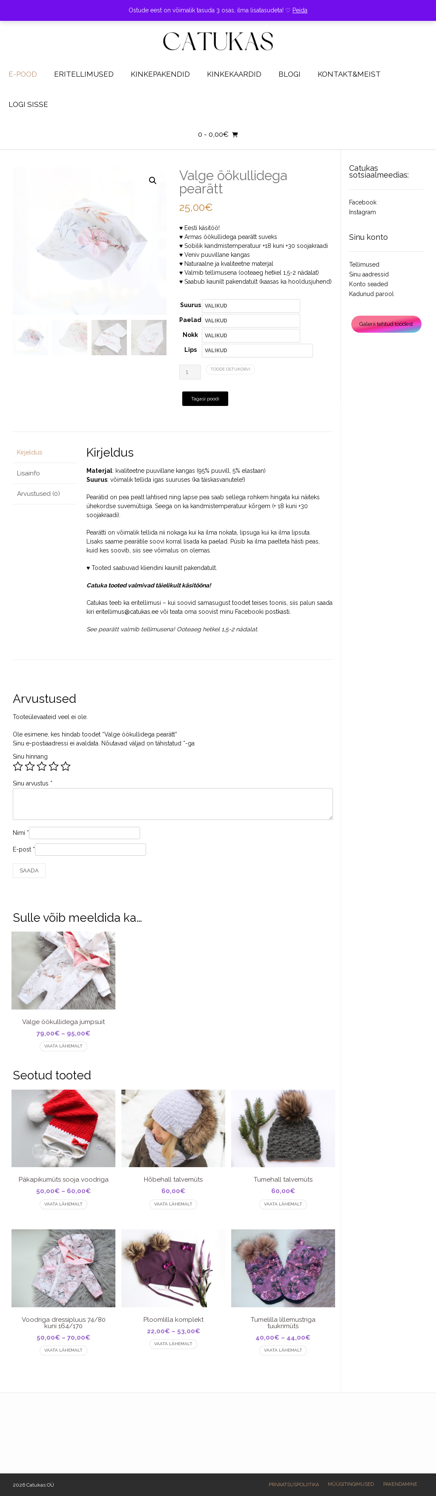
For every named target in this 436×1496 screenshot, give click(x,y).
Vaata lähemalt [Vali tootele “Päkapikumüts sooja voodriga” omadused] (63, 1204)
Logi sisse (28, 104)
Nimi (21, 832)
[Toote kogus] (190, 372)
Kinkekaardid (234, 74)
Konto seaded (368, 284)
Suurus (190, 305)
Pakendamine (400, 1484)
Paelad (190, 319)
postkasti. (278, 611)
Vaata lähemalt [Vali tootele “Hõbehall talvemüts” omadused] (173, 1204)
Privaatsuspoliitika (294, 1484)
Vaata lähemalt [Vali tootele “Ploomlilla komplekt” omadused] (173, 1343)
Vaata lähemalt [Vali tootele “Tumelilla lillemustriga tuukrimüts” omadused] (283, 1350)
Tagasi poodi (205, 399)
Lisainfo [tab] (28, 473)
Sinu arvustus (32, 783)
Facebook (362, 202)
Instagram (362, 212)
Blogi (289, 74)
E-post (24, 849)
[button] (153, 180)
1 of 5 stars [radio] (18, 766)
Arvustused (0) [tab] (38, 494)
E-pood (23, 74)
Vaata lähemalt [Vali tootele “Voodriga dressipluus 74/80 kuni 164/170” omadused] (63, 1350)
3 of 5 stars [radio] (42, 766)
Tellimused (364, 264)
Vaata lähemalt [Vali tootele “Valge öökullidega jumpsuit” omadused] (63, 1046)
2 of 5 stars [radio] (30, 766)
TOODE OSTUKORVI (230, 369)
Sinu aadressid (369, 274)
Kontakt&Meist (349, 74)
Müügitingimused (351, 1484)
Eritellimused (84, 74)
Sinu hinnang (30, 756)
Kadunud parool (371, 294)
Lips (190, 349)
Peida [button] (300, 10)
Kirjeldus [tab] (29, 452)
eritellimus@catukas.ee (127, 611)
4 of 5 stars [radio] (54, 766)
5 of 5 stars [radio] (65, 766)
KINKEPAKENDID (160, 74)
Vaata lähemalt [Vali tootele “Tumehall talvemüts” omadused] (283, 1204)
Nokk (190, 334)
